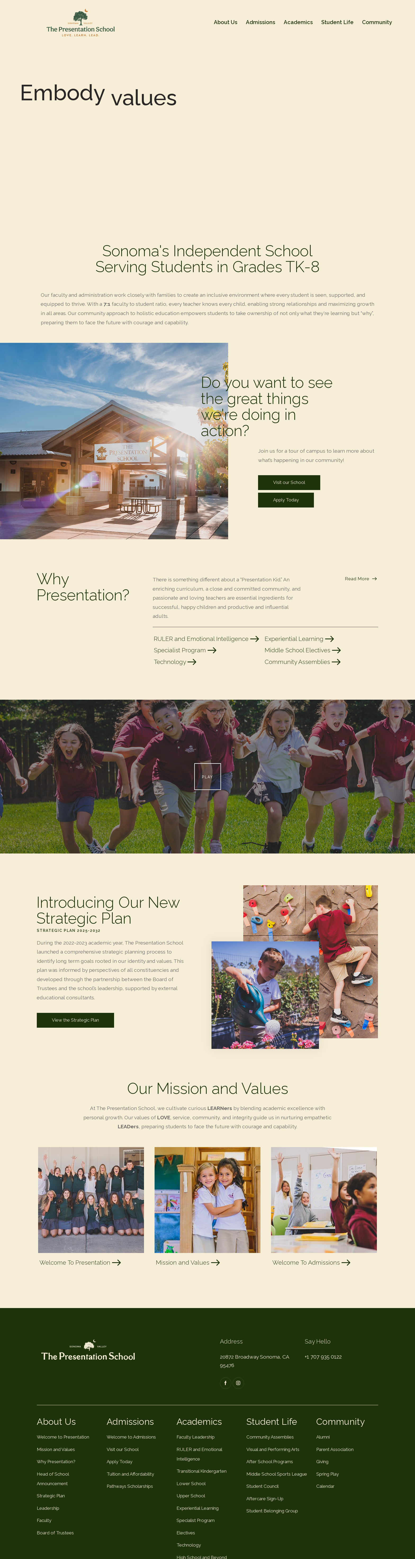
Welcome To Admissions (312, 1262)
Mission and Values (188, 1262)
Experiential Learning (300, 638)
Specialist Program (186, 650)
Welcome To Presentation (80, 1262)
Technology (176, 661)
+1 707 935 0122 (323, 1357)
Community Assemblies (303, 661)
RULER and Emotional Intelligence (207, 638)
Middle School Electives (303, 650)
